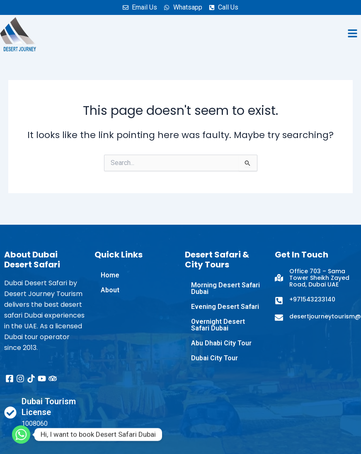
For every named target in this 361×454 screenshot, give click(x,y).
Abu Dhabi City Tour (221, 343)
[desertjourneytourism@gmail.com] (279, 317)
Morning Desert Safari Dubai (225, 288)
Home (110, 275)
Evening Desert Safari (225, 307)
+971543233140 (312, 299)
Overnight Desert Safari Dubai (218, 325)
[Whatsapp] (21, 434)
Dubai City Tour (214, 358)
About (110, 290)
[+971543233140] (279, 300)
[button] (352, 34)
